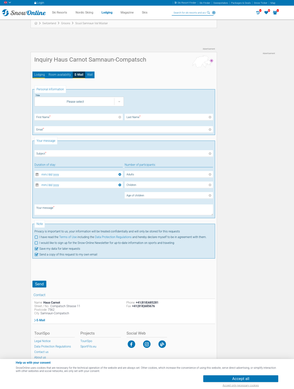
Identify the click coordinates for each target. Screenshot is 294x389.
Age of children (135, 195)
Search (208, 12)
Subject (41, 153)
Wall (90, 74)
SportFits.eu (88, 346)
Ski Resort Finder (187, 3)
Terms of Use (68, 237)
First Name (43, 117)
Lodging (39, 74)
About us (40, 357)
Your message (45, 208)
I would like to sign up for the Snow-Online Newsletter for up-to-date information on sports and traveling (106, 243)
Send (39, 284)
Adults (130, 174)
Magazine (127, 12)
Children (131, 185)
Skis (145, 12)
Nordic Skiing (84, 12)
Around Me (213, 12)
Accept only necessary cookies (241, 385)
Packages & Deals (241, 3)
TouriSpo (86, 341)
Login (40, 3)
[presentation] (60, 269)
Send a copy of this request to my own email (68, 254)
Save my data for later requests (59, 248)
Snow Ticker (260, 3)
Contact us (41, 352)
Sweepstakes (220, 3)
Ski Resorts (59, 12)
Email (40, 129)
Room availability (60, 74)
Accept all (240, 378)
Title (38, 95)
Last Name (134, 117)
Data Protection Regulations (113, 237)
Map (273, 3)
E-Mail (79, 74)
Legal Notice (42, 341)
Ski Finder (204, 3)
